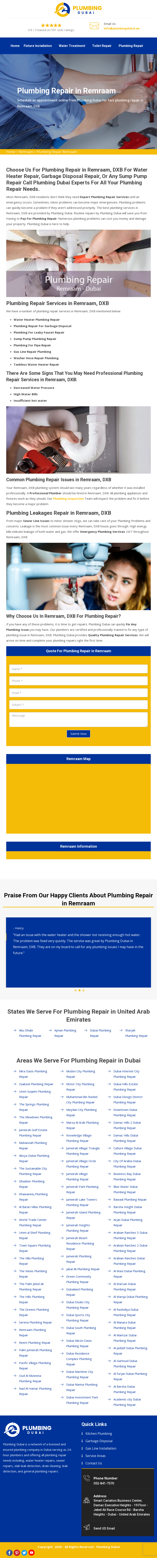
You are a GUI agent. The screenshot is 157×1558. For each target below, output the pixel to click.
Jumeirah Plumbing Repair (79, 1259)
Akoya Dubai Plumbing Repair (34, 1158)
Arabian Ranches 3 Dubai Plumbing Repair (130, 1235)
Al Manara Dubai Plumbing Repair (124, 1325)
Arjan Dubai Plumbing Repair (128, 1222)
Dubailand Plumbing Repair (79, 1292)
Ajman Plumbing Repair (65, 1033)
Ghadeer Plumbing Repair (32, 1184)
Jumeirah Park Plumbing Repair (82, 1189)
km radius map (78, 798)
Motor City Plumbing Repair (80, 1086)
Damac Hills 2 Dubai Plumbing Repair (127, 1125)
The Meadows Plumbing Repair (35, 1119)
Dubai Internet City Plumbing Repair (126, 1074)
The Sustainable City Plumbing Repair (33, 1171)
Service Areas (96, 1456)
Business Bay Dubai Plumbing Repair (127, 1176)
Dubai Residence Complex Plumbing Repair (79, 1358)
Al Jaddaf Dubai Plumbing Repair (130, 1350)
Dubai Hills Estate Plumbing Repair (125, 1086)
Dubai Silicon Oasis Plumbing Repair (79, 1343)
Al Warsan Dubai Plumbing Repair (124, 1286)
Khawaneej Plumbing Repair (33, 1196)
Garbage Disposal (99, 1441)
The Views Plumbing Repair (33, 1273)
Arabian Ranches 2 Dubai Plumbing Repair (130, 1248)
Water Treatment (72, 46)
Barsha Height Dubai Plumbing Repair (127, 1209)
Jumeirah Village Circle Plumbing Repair (81, 1163)
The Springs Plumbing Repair (34, 1107)
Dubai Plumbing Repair (100, 1033)
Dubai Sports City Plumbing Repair (78, 1317)
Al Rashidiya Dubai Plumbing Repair (125, 1312)
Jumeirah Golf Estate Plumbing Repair (33, 1132)
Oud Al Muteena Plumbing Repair (30, 1378)
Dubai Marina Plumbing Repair (82, 1387)
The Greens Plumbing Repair (34, 1312)
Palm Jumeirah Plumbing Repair (35, 1352)
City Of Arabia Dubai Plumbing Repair (127, 1163)
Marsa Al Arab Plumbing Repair (82, 1125)
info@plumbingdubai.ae (122, 28)
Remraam (26, 152)
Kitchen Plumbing (99, 1433)
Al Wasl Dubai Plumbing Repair (129, 1273)
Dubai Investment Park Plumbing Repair (82, 1400)
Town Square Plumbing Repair (35, 1248)
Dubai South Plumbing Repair (81, 1330)
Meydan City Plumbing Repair (81, 1112)
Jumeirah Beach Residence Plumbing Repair (80, 1243)
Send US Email (104, 1528)
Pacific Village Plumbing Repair (35, 1365)
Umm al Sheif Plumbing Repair (34, 1235)
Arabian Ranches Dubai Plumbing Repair (129, 1261)
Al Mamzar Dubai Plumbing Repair (125, 1338)
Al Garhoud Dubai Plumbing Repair (125, 1363)
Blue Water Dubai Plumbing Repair (125, 1189)
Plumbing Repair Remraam (57, 152)
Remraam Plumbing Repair (32, 1332)
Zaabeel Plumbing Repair (36, 1084)
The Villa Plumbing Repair (31, 1261)
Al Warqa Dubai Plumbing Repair (130, 1299)
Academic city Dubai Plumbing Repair (127, 1402)
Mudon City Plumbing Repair (80, 1074)
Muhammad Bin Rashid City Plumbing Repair (81, 1099)
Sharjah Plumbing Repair (136, 1033)
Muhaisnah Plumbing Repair (33, 1145)
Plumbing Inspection (68, 498)
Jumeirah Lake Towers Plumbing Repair (81, 1202)
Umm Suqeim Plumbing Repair (35, 1094)
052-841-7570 (104, 1483)
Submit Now (78, 734)
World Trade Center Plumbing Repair (33, 1222)
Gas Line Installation (101, 1448)
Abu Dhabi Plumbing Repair (30, 1033)
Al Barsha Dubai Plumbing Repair (124, 1389)
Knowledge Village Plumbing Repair (79, 1138)
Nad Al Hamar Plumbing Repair (35, 1391)
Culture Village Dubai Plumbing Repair (127, 1151)
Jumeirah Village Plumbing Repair (77, 1176)
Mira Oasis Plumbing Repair (33, 1074)
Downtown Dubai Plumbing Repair (125, 1112)
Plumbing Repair (131, 46)
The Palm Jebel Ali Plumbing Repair (31, 1286)
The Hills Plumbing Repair (32, 1299)
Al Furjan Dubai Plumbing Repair (130, 1376)
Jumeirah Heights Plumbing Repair (78, 1227)
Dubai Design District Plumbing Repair (128, 1099)
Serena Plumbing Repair (35, 1322)
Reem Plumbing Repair (35, 1343)
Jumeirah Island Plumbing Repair (83, 1215)
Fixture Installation (38, 46)
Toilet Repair (102, 46)
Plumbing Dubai (108, 1547)
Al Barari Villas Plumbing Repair (35, 1209)
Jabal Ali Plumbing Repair (83, 1269)
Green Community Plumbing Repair (78, 1279)
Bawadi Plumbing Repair (130, 1199)
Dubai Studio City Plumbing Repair (78, 1304)
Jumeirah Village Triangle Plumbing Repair (83, 1151)
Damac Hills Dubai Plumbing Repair (125, 1138)
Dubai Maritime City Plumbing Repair (79, 1374)
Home (15, 46)
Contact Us (94, 1463)
